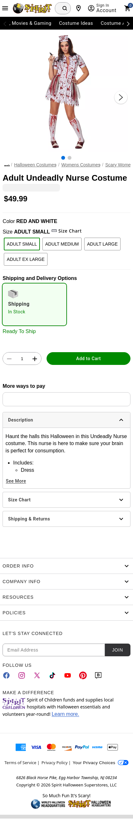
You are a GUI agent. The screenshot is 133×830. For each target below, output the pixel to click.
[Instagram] (22, 675)
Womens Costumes (80, 164)
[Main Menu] (5, 8)
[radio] (34, 304)
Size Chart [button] (66, 231)
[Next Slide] (121, 97)
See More (16, 481)
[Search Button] (64, 8)
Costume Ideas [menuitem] (76, 23)
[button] (66, 91)
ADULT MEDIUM (62, 244)
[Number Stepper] (22, 358)
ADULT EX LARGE (26, 259)
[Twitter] (37, 675)
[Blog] (98, 675)
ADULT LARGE (102, 244)
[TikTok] (52, 675)
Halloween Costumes (35, 164)
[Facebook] (6, 675)
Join (117, 649)
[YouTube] (67, 675)
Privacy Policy (54, 762)
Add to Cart (88, 358)
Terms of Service (20, 762)
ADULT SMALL (22, 244)
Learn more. (65, 714)
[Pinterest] (83, 675)
